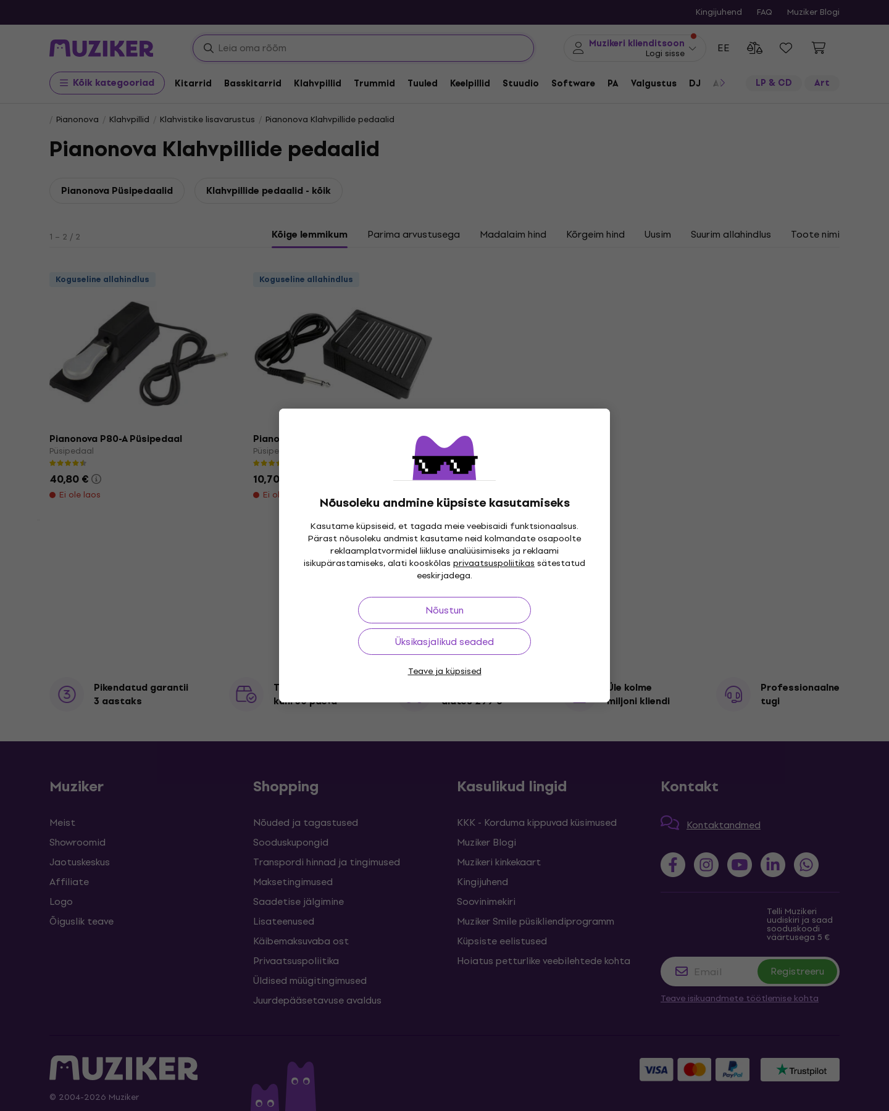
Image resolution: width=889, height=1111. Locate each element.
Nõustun (444, 610)
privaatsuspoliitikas (494, 563)
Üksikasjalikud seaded (444, 641)
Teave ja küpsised (445, 671)
